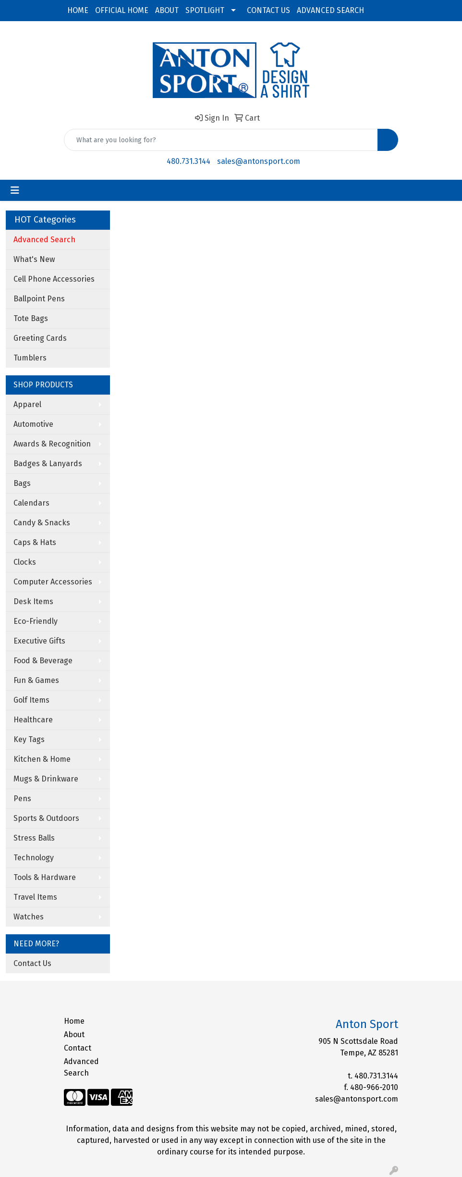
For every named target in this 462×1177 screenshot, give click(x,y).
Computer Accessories (52, 581)
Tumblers (30, 357)
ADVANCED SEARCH (330, 10)
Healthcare (33, 719)
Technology (33, 857)
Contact (77, 1048)
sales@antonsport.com (258, 161)
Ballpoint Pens (39, 298)
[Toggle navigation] (15, 190)
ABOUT (167, 10)
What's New (34, 259)
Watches (28, 916)
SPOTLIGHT (204, 10)
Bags (22, 483)
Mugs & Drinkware (45, 778)
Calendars (31, 503)
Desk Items (33, 601)
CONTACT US (268, 10)
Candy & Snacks (41, 522)
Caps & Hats (34, 542)
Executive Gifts (39, 640)
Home (74, 1021)
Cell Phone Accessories (54, 279)
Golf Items (31, 700)
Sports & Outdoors (46, 818)
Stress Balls (34, 837)
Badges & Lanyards (47, 463)
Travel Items (35, 897)
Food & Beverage (43, 660)
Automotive (33, 424)
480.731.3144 (188, 161)
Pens (22, 798)
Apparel (27, 404)
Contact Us (32, 963)
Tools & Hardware (44, 877)
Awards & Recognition (52, 443)
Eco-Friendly (35, 621)
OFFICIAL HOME (121, 10)
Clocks (24, 562)
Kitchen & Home (42, 759)
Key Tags (29, 739)
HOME (77, 10)
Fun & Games (36, 680)
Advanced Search (81, 1067)
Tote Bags (30, 318)
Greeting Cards (40, 338)
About (74, 1034)
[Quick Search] (221, 140)
